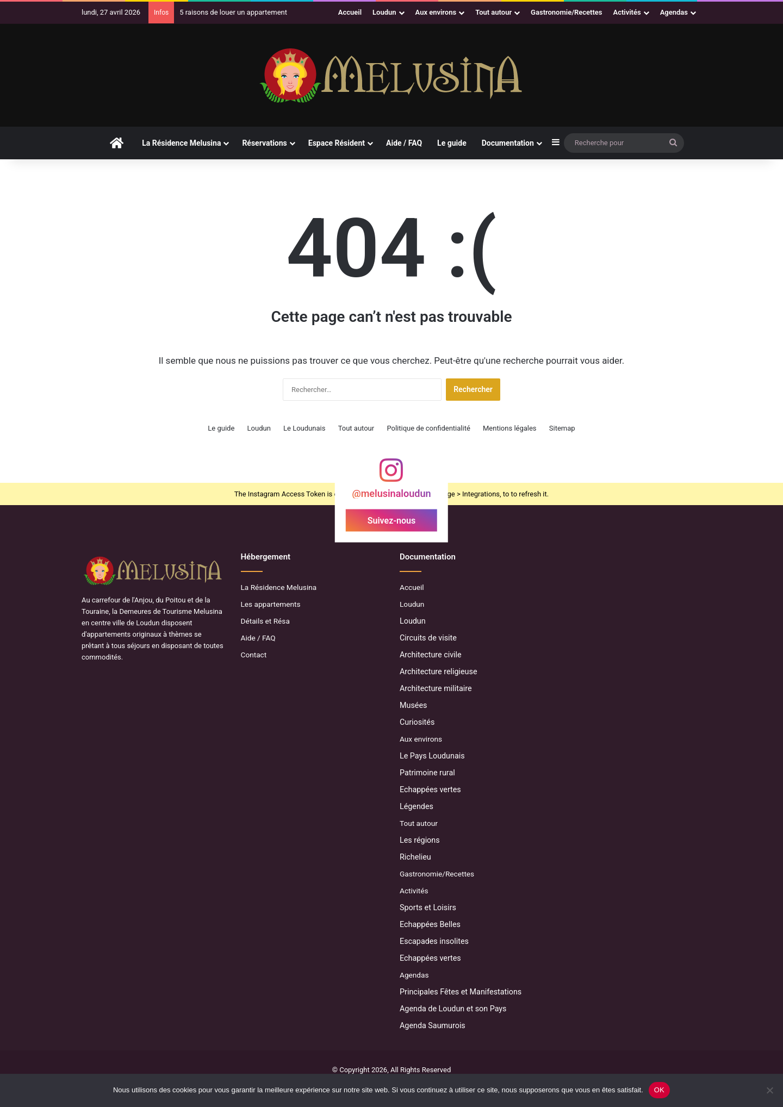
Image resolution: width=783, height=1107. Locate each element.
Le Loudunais (304, 428)
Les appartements (271, 604)
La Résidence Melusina (181, 143)
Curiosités (417, 722)
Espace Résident (336, 143)
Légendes (416, 806)
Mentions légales (510, 428)
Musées (413, 705)
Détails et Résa (265, 621)
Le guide (452, 143)
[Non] (769, 1090)
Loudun (384, 12)
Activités (627, 12)
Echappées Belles (430, 924)
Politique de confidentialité (428, 428)
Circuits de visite (428, 637)
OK (659, 1090)
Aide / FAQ (404, 143)
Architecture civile (431, 654)
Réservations (264, 143)
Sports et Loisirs (428, 907)
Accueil (350, 12)
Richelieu (415, 857)
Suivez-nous (391, 520)
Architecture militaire (436, 688)
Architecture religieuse (438, 671)
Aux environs (436, 12)
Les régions (420, 840)
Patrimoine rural (427, 772)
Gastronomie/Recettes (566, 12)
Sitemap (562, 428)
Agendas (674, 12)
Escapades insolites (434, 941)
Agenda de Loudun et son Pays (453, 1008)
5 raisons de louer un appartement (233, 12)
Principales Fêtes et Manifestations (460, 991)
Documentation (508, 143)
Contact (254, 654)
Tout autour (493, 12)
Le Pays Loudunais (432, 755)
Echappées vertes (430, 789)
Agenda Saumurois (432, 1025)
